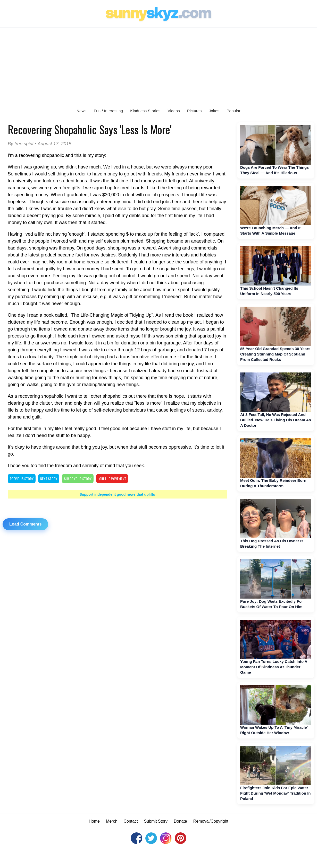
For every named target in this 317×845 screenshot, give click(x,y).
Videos (174, 111)
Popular (233, 111)
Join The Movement (112, 478)
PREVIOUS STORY (22, 478)
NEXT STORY (48, 478)
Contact (130, 821)
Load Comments (25, 524)
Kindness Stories (145, 111)
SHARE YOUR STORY (77, 478)
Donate (180, 821)
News (82, 111)
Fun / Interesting (108, 111)
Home (94, 821)
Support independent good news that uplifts (117, 494)
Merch (111, 821)
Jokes (214, 111)
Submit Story (156, 821)
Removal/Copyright (210, 821)
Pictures (194, 111)
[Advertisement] (158, 66)
